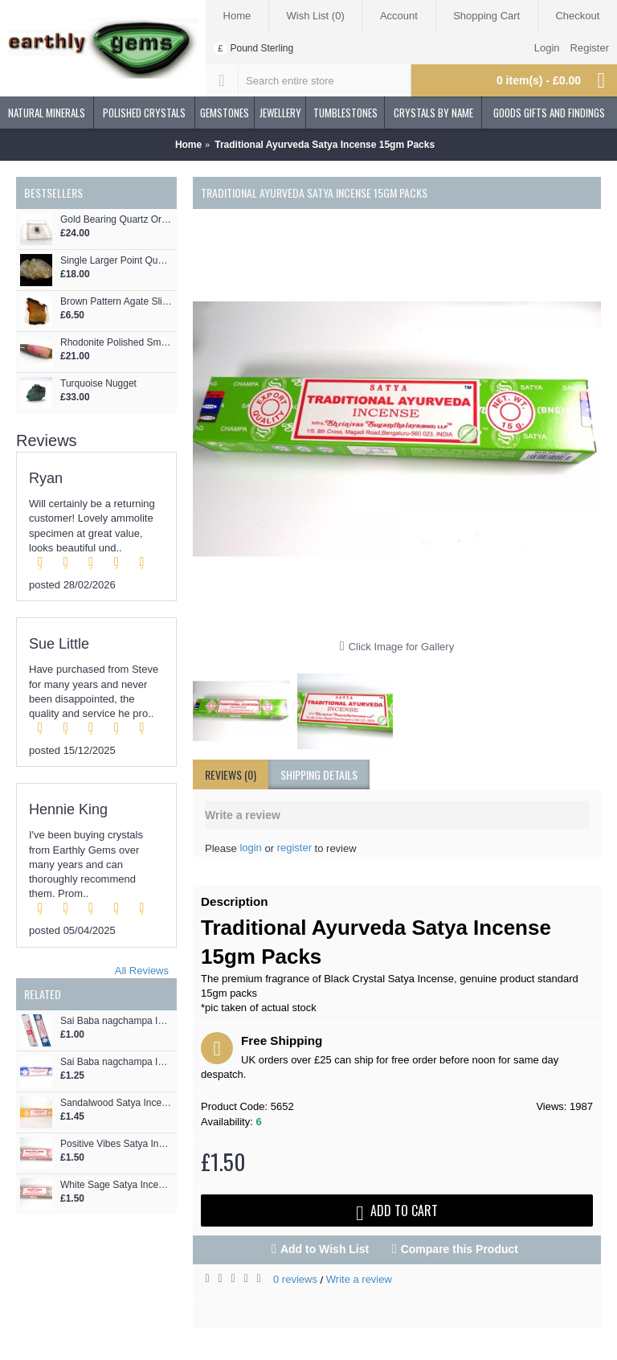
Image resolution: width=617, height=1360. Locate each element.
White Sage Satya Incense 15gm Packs (116, 1185)
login (250, 848)
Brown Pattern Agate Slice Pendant (116, 302)
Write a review (359, 1279)
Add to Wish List (324, 1249)
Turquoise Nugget (98, 384)
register (294, 848)
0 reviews (295, 1279)
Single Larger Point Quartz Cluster (116, 261)
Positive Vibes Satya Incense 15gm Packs (116, 1144)
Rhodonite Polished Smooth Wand (116, 343)
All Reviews (142, 971)
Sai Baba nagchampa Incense (116, 1021)
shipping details (319, 774)
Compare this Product (459, 1249)
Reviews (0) (230, 774)
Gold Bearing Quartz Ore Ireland (116, 220)
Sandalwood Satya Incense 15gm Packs (116, 1103)
